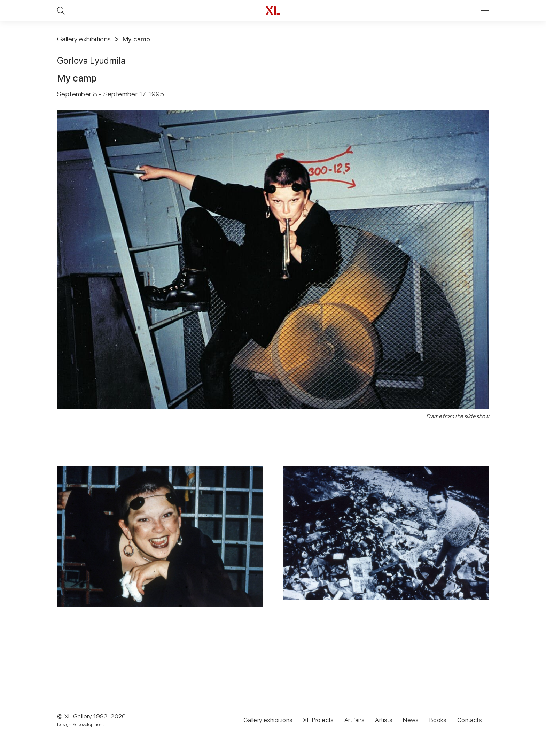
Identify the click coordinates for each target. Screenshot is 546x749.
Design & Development (80, 724)
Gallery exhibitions (84, 39)
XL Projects (318, 720)
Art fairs (354, 720)
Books (438, 720)
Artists (383, 720)
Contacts (469, 720)
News (411, 720)
